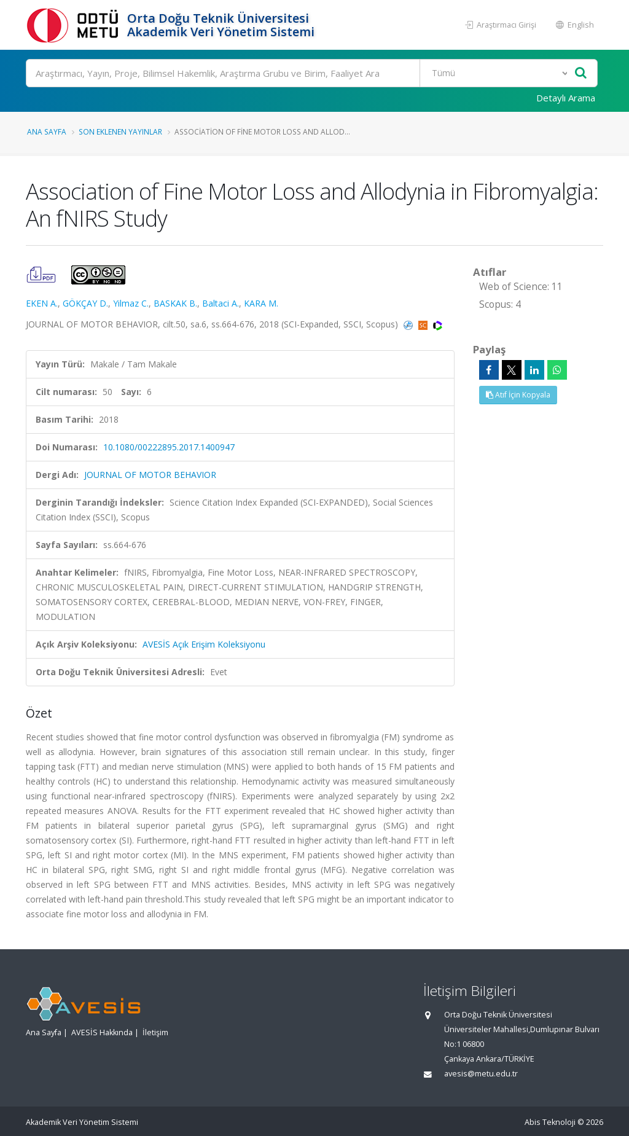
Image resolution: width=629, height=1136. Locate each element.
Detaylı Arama (565, 98)
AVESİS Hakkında (102, 1032)
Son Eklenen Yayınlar (120, 131)
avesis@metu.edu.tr (481, 1073)
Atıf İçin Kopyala (518, 395)
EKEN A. (42, 303)
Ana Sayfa (46, 131)
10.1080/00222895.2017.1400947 (169, 447)
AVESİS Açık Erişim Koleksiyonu (204, 644)
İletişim (155, 1032)
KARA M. (261, 303)
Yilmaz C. (131, 303)
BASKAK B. (175, 303)
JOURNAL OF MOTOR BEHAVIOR (150, 474)
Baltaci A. (220, 303)
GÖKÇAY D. (85, 303)
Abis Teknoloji (550, 1122)
